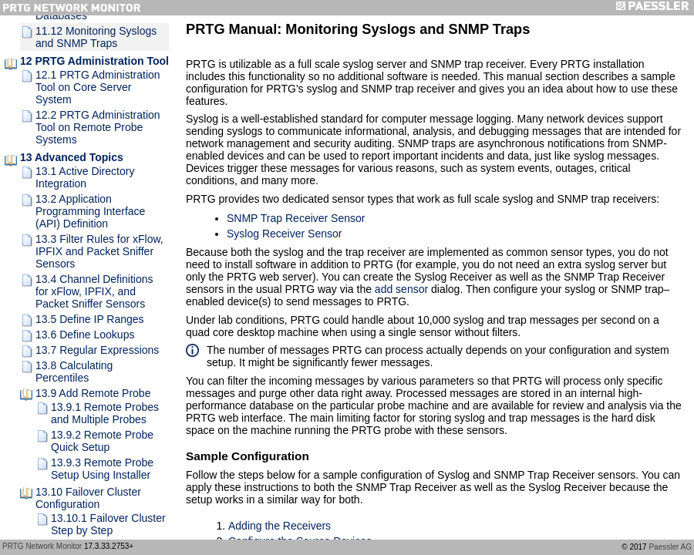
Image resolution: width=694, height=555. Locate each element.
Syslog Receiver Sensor (284, 233)
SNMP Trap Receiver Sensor (296, 218)
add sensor (401, 289)
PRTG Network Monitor (42, 546)
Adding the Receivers (279, 526)
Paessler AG (670, 547)
